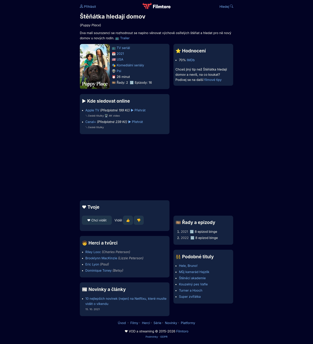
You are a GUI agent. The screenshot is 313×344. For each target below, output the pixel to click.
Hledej (226, 7)
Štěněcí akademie (192, 278)
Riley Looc (93, 252)
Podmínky (152, 336)
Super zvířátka (190, 297)
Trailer (125, 38)
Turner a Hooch (190, 290)
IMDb (191, 60)
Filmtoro (182, 331)
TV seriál (123, 48)
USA (120, 59)
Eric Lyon (92, 264)
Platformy (188, 323)
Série (157, 323)
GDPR (163, 336)
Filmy (134, 323)
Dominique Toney (98, 270)
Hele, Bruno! (188, 266)
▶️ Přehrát (138, 110)
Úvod (122, 323)
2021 (120, 54)
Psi (119, 71)
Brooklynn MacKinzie (101, 258)
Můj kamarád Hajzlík (194, 272)
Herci (146, 323)
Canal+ (90, 122)
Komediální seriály (130, 65)
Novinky (171, 323)
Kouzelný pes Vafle (193, 284)
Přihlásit (88, 7)
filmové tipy (213, 80)
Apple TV (92, 110)
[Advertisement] (51, 61)
